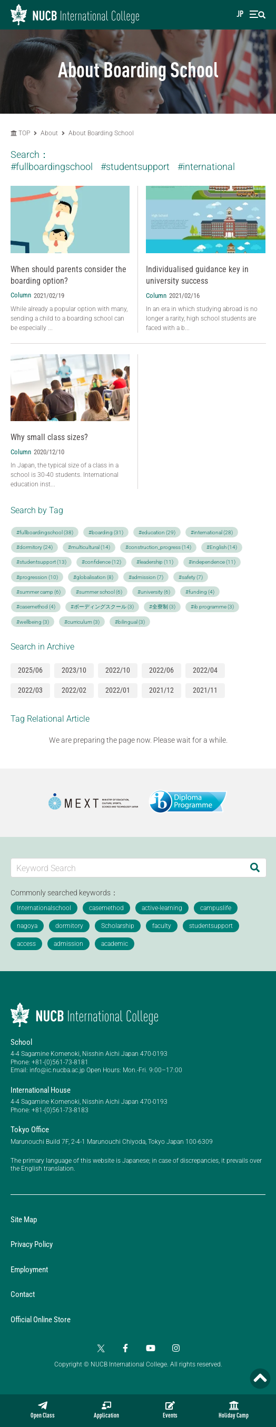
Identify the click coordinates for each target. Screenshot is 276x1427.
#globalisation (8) (93, 577)
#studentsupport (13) (41, 562)
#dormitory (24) (34, 547)
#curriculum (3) (82, 622)
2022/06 (161, 670)
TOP (20, 133)
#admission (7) (146, 577)
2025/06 (30, 670)
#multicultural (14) (89, 547)
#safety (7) (191, 577)
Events (170, 1410)
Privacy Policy (32, 1244)
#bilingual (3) (130, 622)
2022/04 (205, 670)
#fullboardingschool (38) (44, 532)
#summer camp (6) (38, 592)
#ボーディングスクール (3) (102, 607)
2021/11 (205, 690)
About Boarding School (101, 133)
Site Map (24, 1219)
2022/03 (30, 690)
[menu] (257, 14)
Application (106, 1410)
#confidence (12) (101, 562)
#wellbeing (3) (32, 622)
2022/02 (74, 690)
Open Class (43, 1410)
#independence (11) (212, 562)
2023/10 (74, 670)
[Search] (255, 868)
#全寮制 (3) (162, 607)
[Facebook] (125, 1348)
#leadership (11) (154, 562)
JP (239, 15)
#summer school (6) (99, 592)
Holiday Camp (234, 1410)
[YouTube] (150, 1348)
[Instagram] (176, 1348)
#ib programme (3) (212, 607)
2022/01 (117, 690)
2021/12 (161, 690)
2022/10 (117, 670)
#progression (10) (37, 577)
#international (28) (212, 532)
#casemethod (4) (35, 607)
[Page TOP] (260, 1378)
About (50, 133)
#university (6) (153, 592)
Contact (23, 1294)
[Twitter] (100, 1348)
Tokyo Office (30, 1129)
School (21, 1042)
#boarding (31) (105, 532)
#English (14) (221, 547)
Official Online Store (41, 1319)
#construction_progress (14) (158, 547)
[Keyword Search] (127, 868)
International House (41, 1090)
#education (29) (157, 532)
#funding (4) (199, 592)
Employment (29, 1269)
